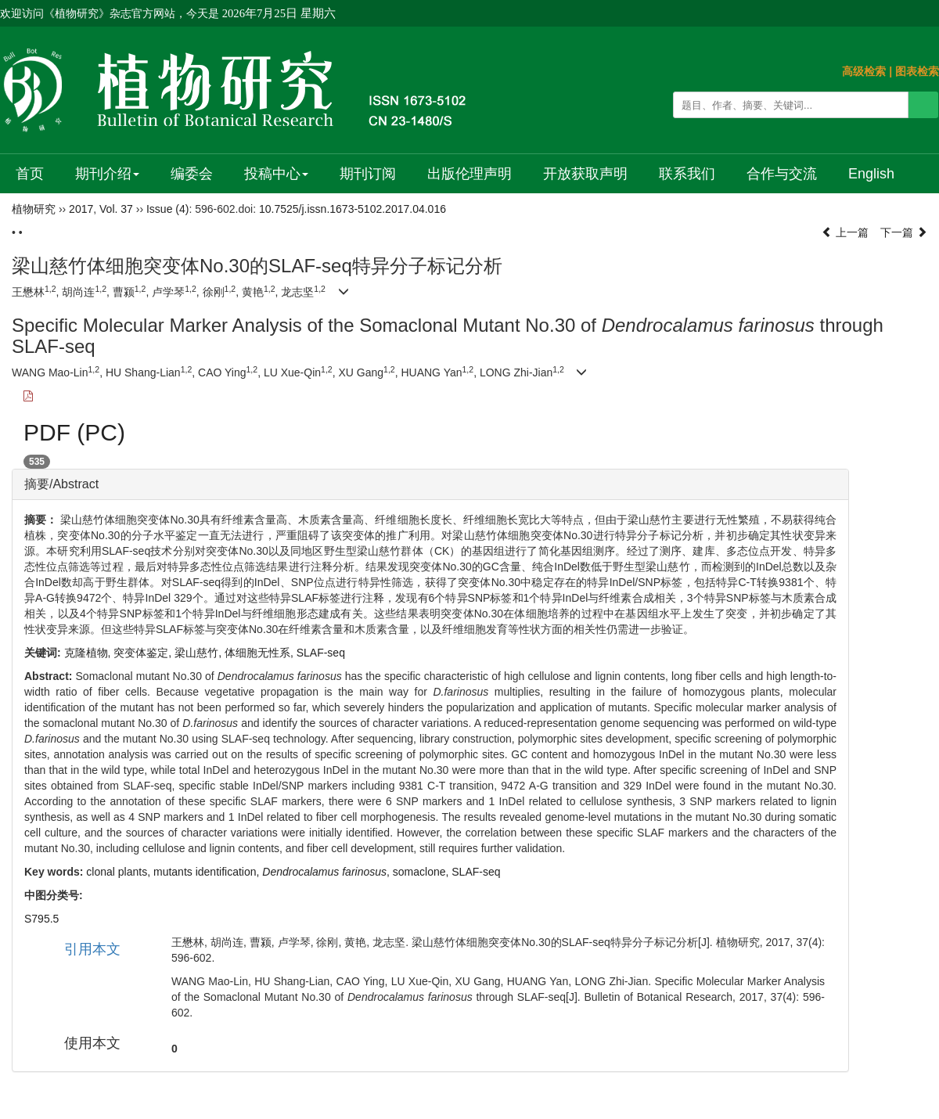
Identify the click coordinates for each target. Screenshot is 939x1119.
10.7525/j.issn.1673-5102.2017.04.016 (352, 209)
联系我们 (687, 174)
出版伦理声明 (469, 174)
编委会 (192, 174)
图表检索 (917, 71)
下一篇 (903, 232)
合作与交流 (782, 174)
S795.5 (41, 918)
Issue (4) (167, 209)
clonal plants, (119, 871)
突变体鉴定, (143, 652)
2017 (81, 209)
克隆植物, (89, 652)
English (871, 174)
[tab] (430, 484)
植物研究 (34, 209)
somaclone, (422, 871)
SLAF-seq (321, 652)
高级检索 (864, 71)
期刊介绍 (107, 174)
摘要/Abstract (61, 484)
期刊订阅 (368, 174)
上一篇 (845, 232)
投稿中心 (276, 174)
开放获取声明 (585, 174)
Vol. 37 (116, 209)
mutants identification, (207, 871)
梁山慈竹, (199, 652)
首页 (30, 174)
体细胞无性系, (261, 652)
